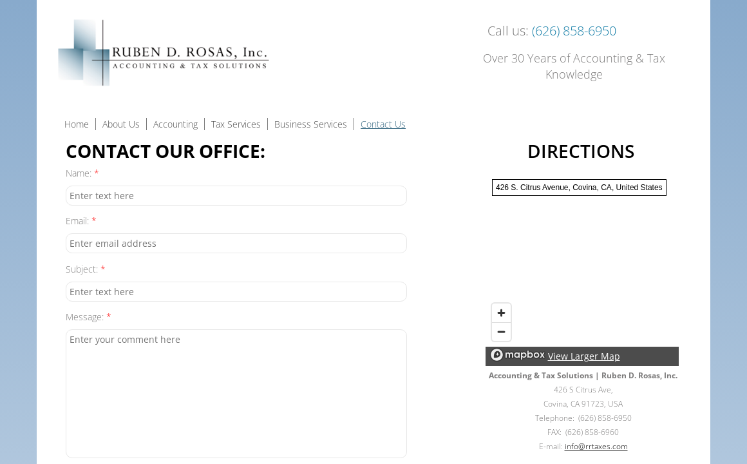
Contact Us (383, 124)
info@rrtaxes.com (596, 446)
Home (76, 124)
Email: (81, 221)
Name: (82, 173)
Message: (88, 317)
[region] (582, 269)
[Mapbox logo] (517, 354)
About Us (121, 124)
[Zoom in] (501, 313)
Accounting (175, 124)
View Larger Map (584, 356)
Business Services (310, 124)
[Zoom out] (501, 331)
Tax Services (236, 124)
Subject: (86, 269)
